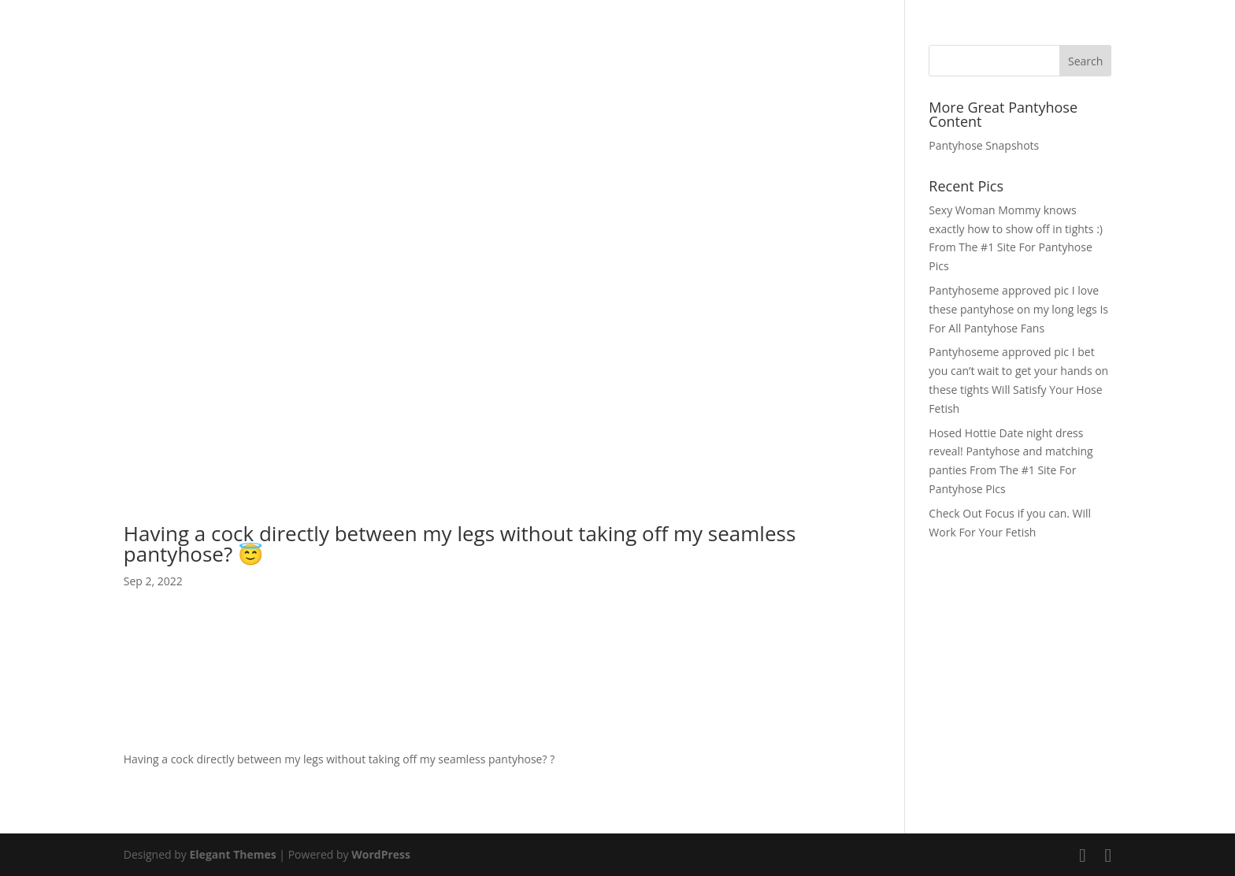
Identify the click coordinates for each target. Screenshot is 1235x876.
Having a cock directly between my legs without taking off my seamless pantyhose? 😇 (460, 543)
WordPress (380, 854)
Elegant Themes (233, 854)
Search (1085, 61)
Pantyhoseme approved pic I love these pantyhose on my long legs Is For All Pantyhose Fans (1018, 309)
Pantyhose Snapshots (984, 145)
